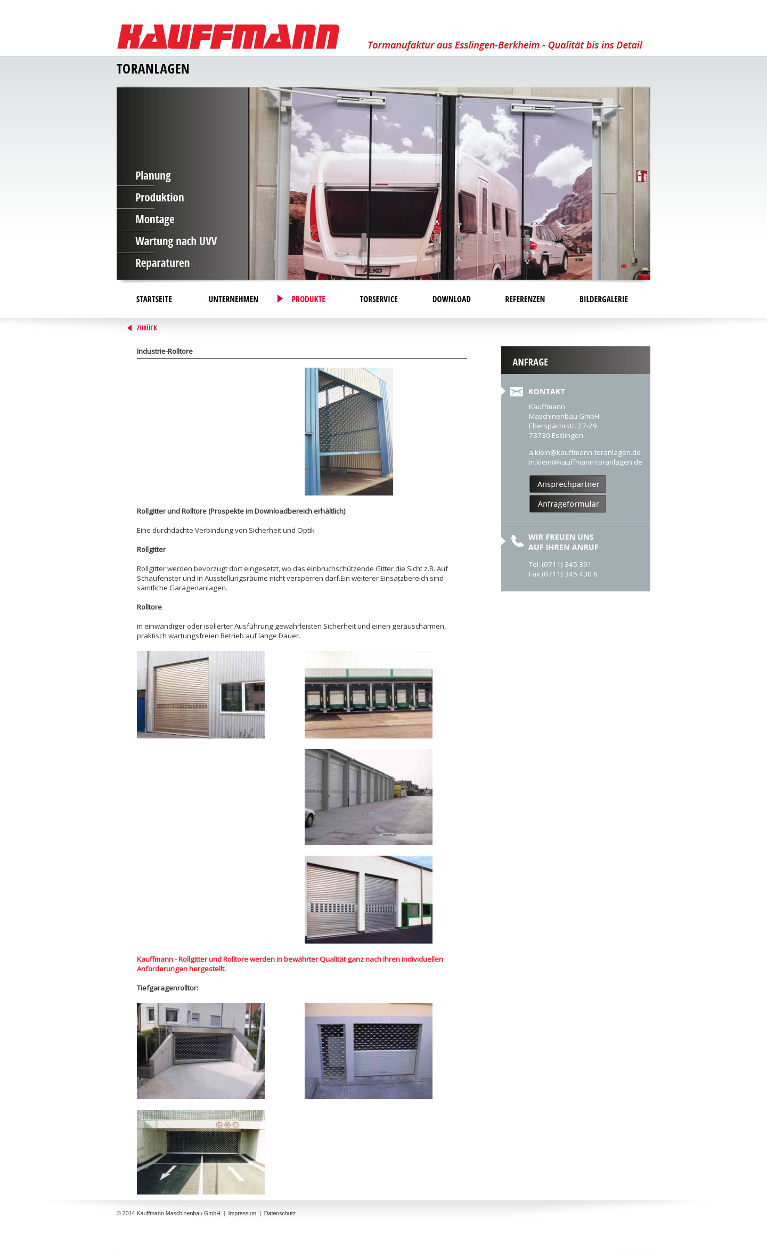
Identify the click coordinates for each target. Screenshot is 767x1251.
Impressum (242, 1213)
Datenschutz (280, 1213)
